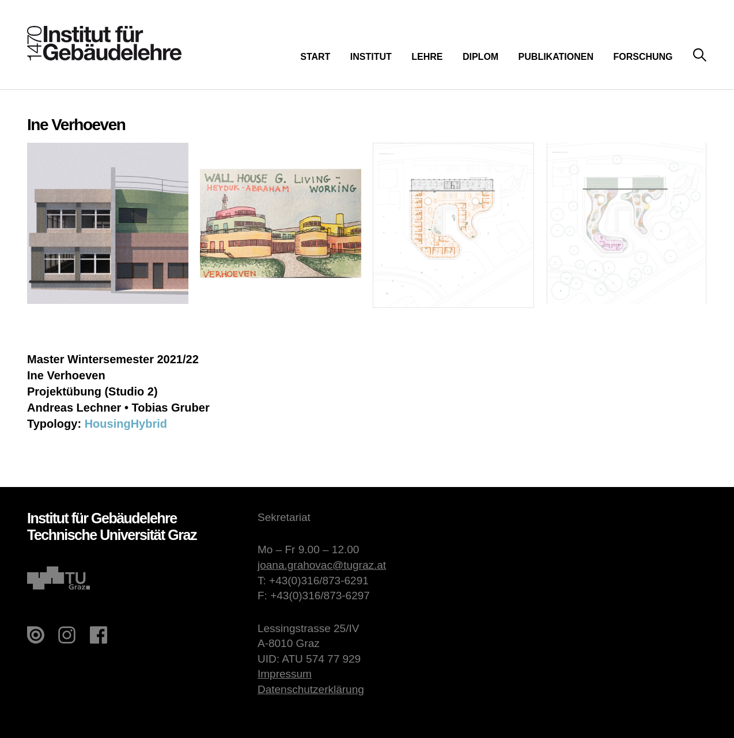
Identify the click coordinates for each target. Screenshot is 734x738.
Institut (371, 57)
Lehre (426, 57)
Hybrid (149, 423)
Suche (700, 55)
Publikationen (556, 57)
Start (315, 57)
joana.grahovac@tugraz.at (322, 565)
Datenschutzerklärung (311, 689)
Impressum (285, 674)
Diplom (480, 57)
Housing (108, 423)
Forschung (642, 57)
